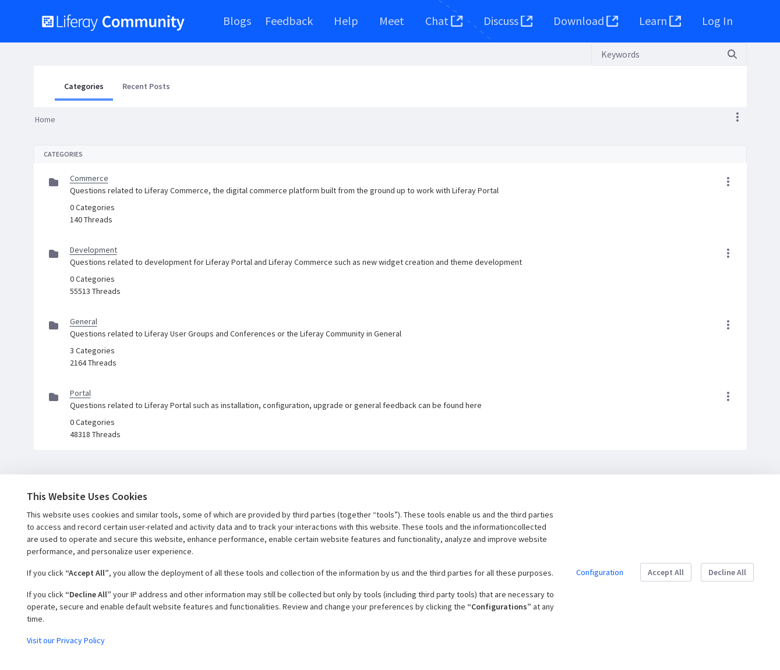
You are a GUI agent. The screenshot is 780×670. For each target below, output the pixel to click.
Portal (80, 393)
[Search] (654, 54)
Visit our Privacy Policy (66, 640)
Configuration (599, 572)
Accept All (666, 572)
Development (93, 249)
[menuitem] (237, 20)
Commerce (89, 178)
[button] (737, 117)
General (83, 321)
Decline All (727, 572)
